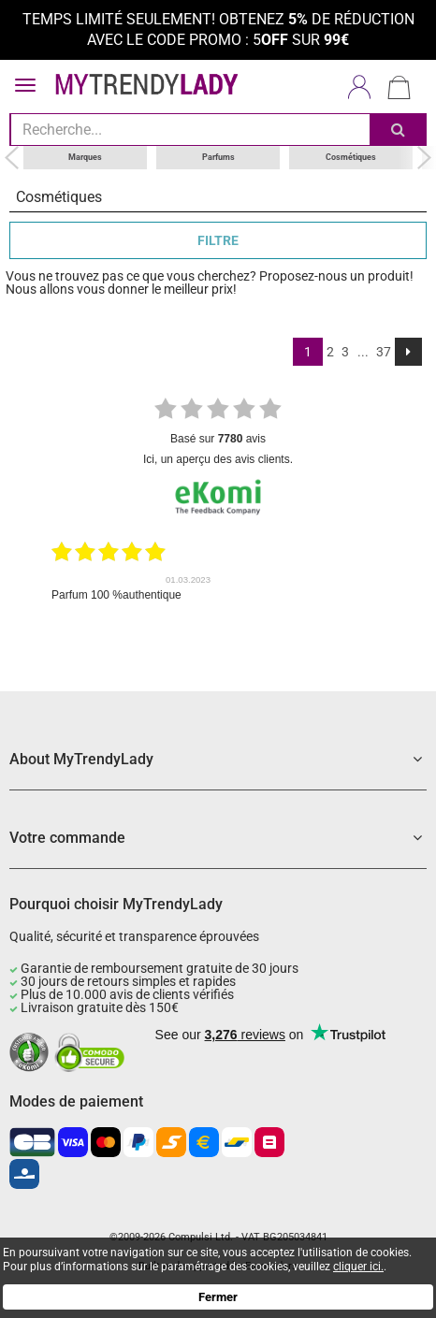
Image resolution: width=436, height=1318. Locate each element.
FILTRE (218, 240)
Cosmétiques (351, 157)
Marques (85, 157)
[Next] (408, 352)
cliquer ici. (358, 1266)
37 (383, 351)
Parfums (218, 157)
